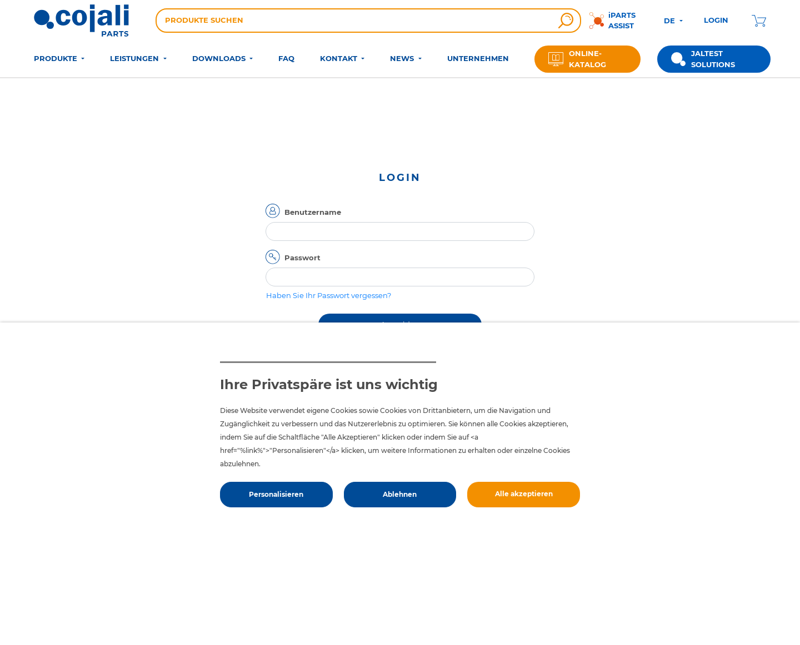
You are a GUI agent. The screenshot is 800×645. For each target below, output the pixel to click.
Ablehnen (400, 494)
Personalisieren (276, 494)
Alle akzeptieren (524, 494)
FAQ (286, 58)
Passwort (302, 257)
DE (670, 20)
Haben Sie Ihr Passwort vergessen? (328, 295)
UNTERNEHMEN (478, 58)
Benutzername (312, 212)
